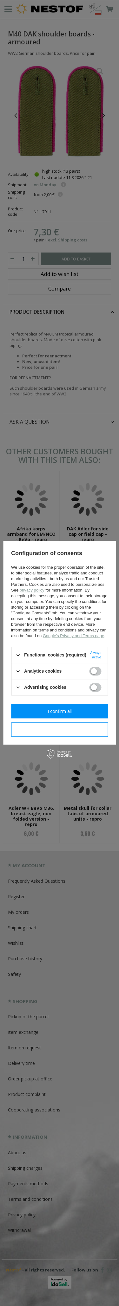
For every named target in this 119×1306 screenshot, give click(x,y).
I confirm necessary (59, 730)
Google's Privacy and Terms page (73, 635)
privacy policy (32, 590)
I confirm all (60, 711)
